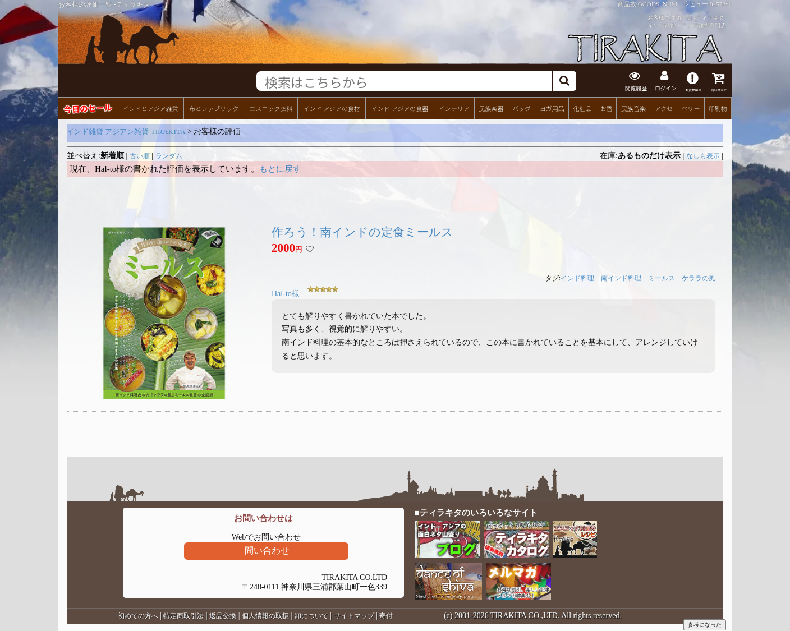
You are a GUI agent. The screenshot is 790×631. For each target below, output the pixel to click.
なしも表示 (703, 155)
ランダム (168, 155)
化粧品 (582, 107)
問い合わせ (267, 549)
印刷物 (718, 107)
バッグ (521, 107)
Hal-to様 (286, 293)
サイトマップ (354, 615)
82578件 (721, 4)
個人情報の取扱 (265, 615)
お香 (606, 107)
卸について (311, 615)
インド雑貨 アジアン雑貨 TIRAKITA (126, 130)
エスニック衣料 (270, 107)
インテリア (454, 107)
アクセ (664, 107)
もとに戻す (280, 167)
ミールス (661, 278)
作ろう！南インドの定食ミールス (362, 231)
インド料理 (577, 278)
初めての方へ (138, 615)
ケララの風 (698, 278)
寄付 (386, 615)
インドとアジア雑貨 (150, 107)
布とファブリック (213, 107)
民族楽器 (491, 107)
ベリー (690, 107)
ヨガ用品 (552, 107)
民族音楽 (633, 107)
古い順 (140, 155)
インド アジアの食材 (331, 107)
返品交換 (222, 615)
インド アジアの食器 (399, 107)
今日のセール (87, 107)
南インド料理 (621, 278)
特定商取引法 (183, 615)
